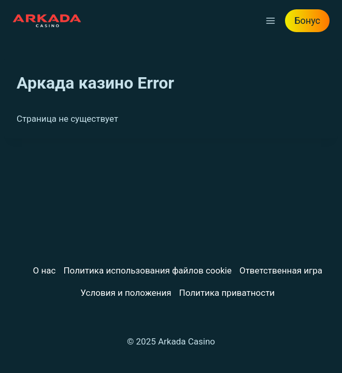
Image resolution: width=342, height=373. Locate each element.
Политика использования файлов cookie (147, 270)
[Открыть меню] (270, 20)
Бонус (307, 20)
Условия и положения (125, 293)
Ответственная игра (280, 270)
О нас (44, 270)
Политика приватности (227, 293)
